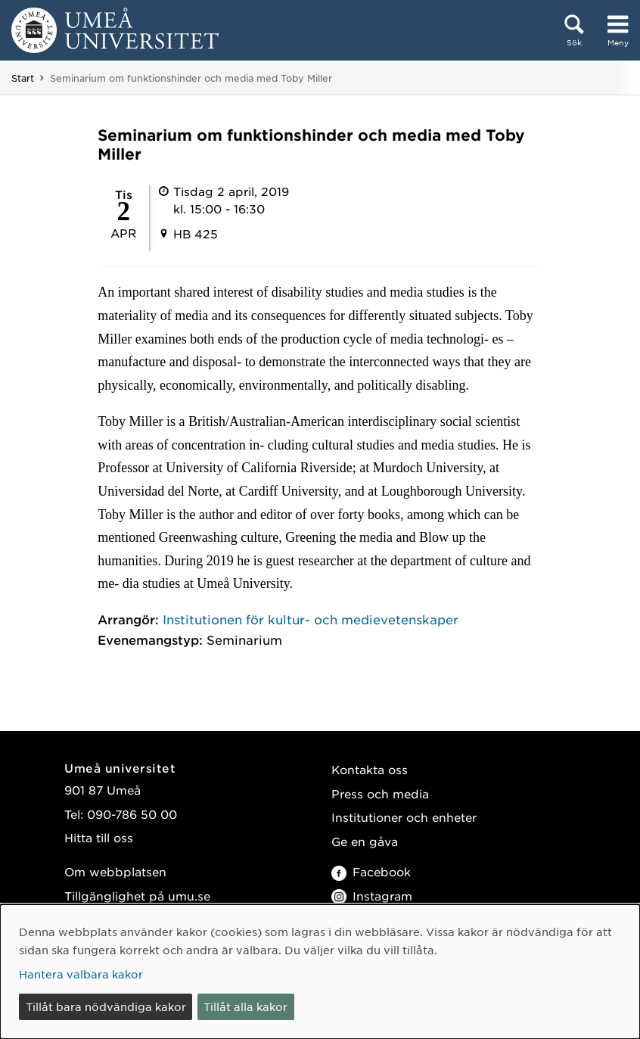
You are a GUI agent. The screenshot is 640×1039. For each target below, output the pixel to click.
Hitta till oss (98, 837)
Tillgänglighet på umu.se (137, 895)
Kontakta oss (369, 769)
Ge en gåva (364, 841)
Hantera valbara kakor (81, 974)
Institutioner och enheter (404, 817)
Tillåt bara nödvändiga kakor (106, 1006)
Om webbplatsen (115, 871)
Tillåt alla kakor (245, 1006)
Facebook (371, 871)
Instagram (371, 895)
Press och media (380, 793)
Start (22, 78)
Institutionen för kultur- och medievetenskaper (310, 619)
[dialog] (320, 971)
